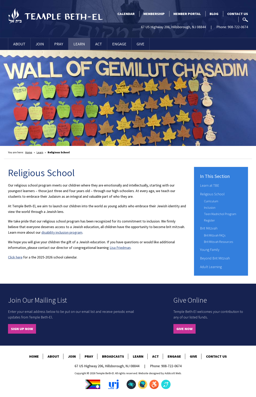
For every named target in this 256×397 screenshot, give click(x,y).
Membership (154, 13)
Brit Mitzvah (208, 228)
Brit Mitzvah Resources (218, 242)
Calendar (126, 13)
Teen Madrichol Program (220, 214)
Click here (15, 257)
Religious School (212, 194)
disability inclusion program (61, 232)
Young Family (209, 249)
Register (209, 220)
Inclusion (209, 207)
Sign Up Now (22, 328)
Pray (58, 43)
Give (140, 43)
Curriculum (211, 201)
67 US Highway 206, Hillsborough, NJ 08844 (173, 27)
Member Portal (187, 13)
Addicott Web (173, 373)
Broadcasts (113, 356)
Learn (79, 43)
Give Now (184, 328)
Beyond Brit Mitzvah (215, 258)
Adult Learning (211, 266)
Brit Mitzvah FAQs (214, 235)
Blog (214, 13)
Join (40, 43)
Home (28, 152)
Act (98, 43)
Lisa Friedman (120, 247)
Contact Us (237, 13)
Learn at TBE (209, 185)
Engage (119, 43)
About (19, 43)
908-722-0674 (238, 27)
